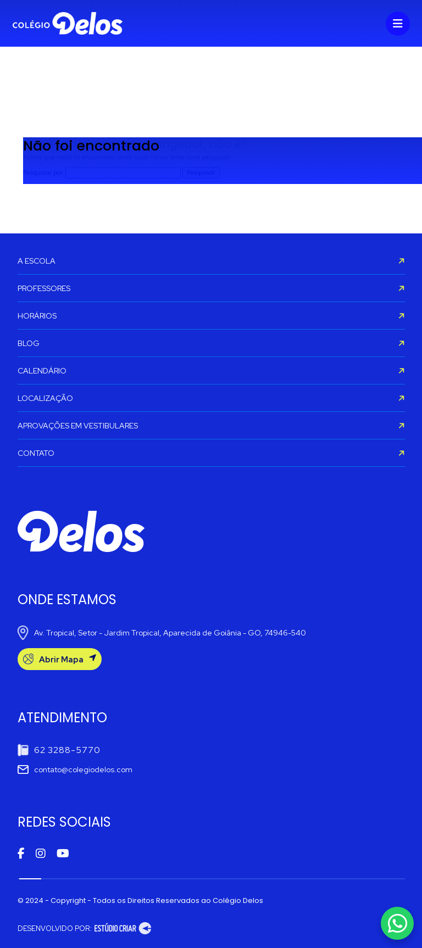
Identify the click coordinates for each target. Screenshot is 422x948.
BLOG (211, 343)
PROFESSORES (211, 288)
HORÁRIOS (211, 316)
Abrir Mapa (59, 659)
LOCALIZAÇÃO (211, 398)
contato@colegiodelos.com (75, 769)
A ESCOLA (211, 261)
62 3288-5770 (59, 750)
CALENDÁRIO (211, 371)
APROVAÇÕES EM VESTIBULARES (211, 426)
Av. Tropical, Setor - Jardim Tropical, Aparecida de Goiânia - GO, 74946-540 (162, 633)
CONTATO (211, 453)
